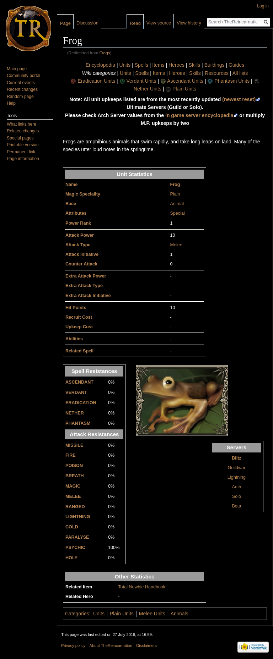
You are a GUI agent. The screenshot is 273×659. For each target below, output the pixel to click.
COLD (71, 527)
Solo (236, 496)
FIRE (70, 455)
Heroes (176, 65)
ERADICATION (80, 402)
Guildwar (237, 467)
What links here (21, 124)
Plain (175, 194)
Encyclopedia (100, 65)
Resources (217, 73)
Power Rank (78, 223)
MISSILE (74, 445)
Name (71, 184)
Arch (236, 486)
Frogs (105, 52)
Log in (263, 6)
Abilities (74, 338)
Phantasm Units (232, 81)
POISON (74, 465)
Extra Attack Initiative (88, 295)
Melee (176, 244)
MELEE (73, 496)
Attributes (75, 213)
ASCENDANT (79, 382)
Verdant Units (141, 81)
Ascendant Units (185, 81)
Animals (179, 613)
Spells (141, 65)
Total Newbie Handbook (141, 586)
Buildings (214, 65)
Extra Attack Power (85, 276)
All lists (240, 73)
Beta (236, 506)
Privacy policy (73, 645)
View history (189, 23)
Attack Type (77, 244)
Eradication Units (96, 81)
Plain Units (184, 89)
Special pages (20, 138)
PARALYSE (77, 537)
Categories (77, 613)
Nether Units (147, 89)
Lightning (237, 477)
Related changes (23, 130)
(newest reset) (239, 99)
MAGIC (72, 486)
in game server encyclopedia (199, 115)
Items (158, 65)
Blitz (236, 458)
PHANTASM (77, 423)
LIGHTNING (77, 516)
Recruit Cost (78, 317)
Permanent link (21, 151)
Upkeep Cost (79, 326)
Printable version (22, 144)
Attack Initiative (81, 254)
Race (70, 203)
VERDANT (76, 392)
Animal (177, 203)
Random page (20, 96)
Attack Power (79, 235)
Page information (23, 158)
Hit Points (75, 307)
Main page (17, 68)
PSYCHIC (75, 547)
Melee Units (152, 613)
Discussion (87, 23)
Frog (175, 184)
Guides (236, 65)
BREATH (74, 475)
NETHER (74, 413)
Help (11, 103)
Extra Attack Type (84, 285)
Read (135, 23)
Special (177, 213)
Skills (194, 65)
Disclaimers (146, 645)
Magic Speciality (82, 194)
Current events (21, 82)
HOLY (71, 557)
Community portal (23, 75)
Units (124, 65)
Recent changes (22, 89)
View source (158, 23)
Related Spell (79, 350)
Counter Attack (81, 264)
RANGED (75, 506)
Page (65, 23)
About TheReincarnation (111, 645)
